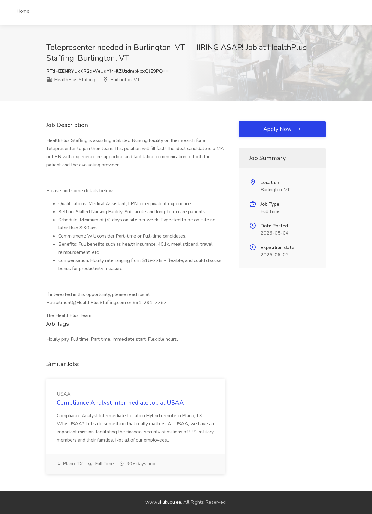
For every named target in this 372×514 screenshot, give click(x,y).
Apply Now (282, 129)
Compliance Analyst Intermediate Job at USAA (120, 403)
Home (23, 11)
